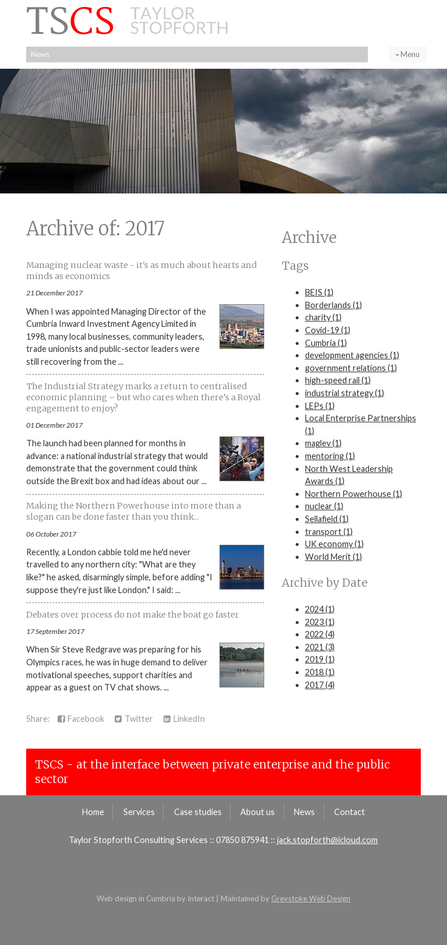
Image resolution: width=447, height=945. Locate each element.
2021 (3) (320, 647)
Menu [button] (408, 54)
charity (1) (323, 317)
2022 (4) (320, 634)
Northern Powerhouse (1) (353, 494)
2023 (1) (320, 622)
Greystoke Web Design (310, 898)
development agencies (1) (352, 355)
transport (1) (329, 532)
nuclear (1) (324, 506)
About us (257, 812)
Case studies (198, 812)
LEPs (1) (320, 406)
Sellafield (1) (327, 519)
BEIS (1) (319, 292)
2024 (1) (320, 609)
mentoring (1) (330, 456)
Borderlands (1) (333, 305)
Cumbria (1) (326, 343)
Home (93, 812)
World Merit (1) (333, 557)
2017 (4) (320, 685)
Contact (349, 812)
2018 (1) (320, 672)
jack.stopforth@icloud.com (327, 840)
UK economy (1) (334, 544)
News (40, 54)
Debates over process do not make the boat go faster (132, 614)
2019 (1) (320, 659)
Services (139, 812)
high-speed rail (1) (338, 380)
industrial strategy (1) (344, 393)
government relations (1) (351, 368)
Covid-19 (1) (327, 330)
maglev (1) (323, 443)
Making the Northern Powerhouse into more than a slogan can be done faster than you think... (133, 511)
